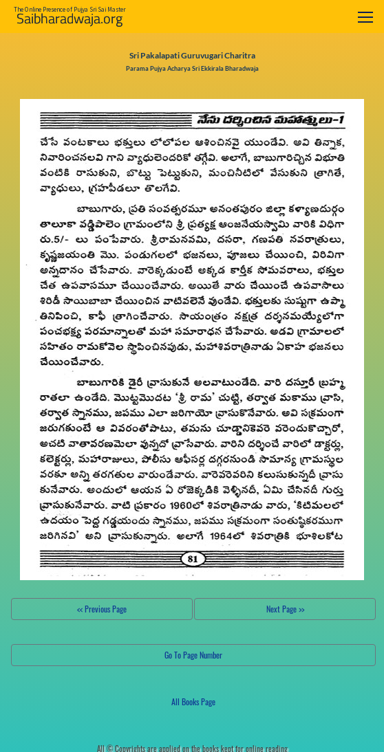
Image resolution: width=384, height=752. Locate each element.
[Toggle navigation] (365, 17)
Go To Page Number (193, 655)
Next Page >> (285, 609)
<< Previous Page (102, 609)
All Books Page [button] (193, 701)
